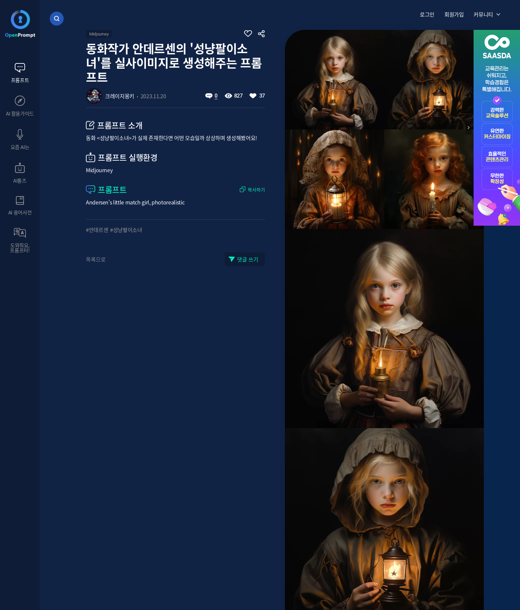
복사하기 (256, 189)
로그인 (427, 14)
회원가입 (454, 14)
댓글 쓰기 (247, 259)
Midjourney (98, 34)
